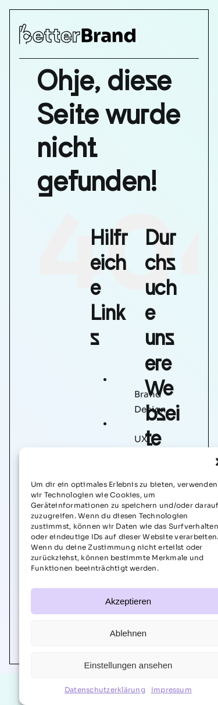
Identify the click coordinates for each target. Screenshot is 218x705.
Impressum (171, 689)
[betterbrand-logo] (77, 28)
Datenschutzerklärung (105, 689)
